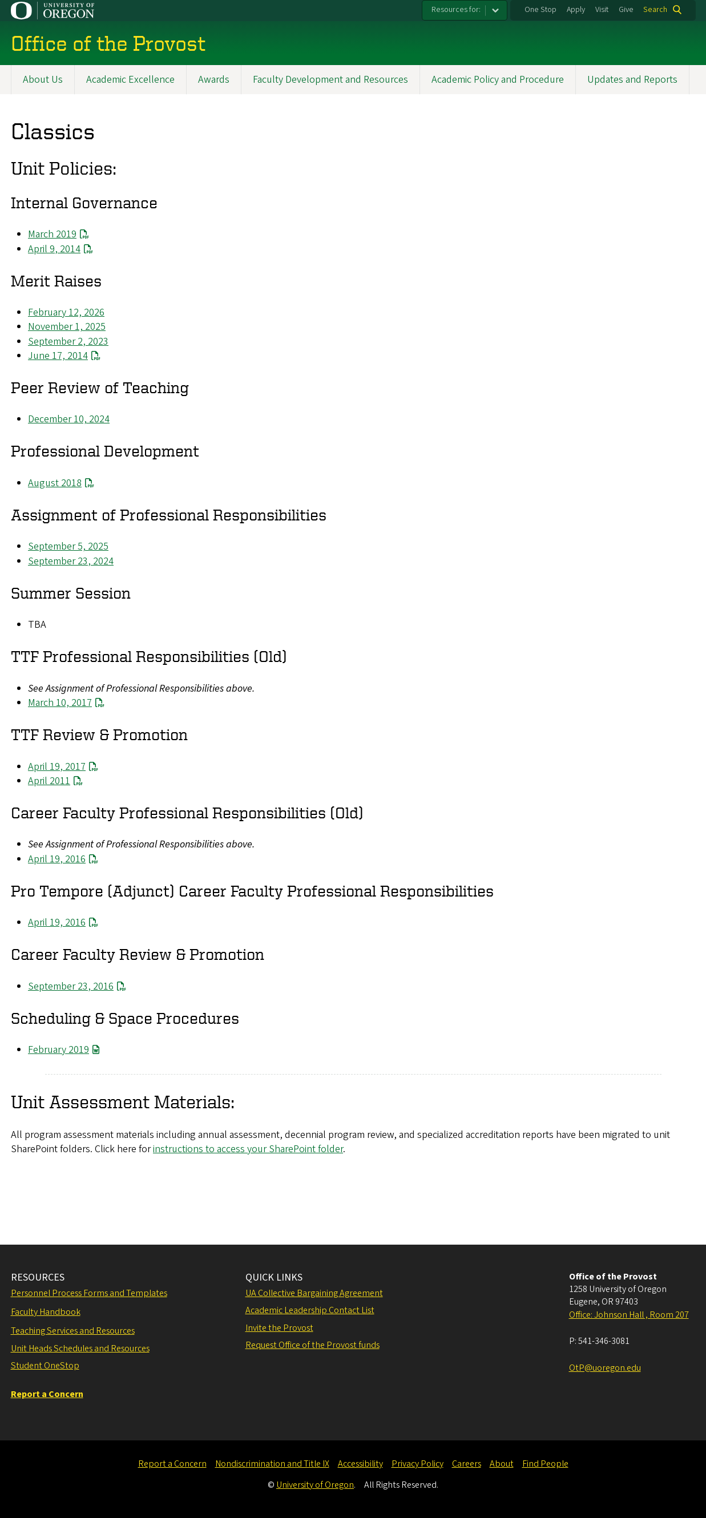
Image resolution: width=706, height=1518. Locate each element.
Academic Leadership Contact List (309, 1310)
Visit (601, 9)
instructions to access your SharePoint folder (248, 1149)
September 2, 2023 (68, 341)
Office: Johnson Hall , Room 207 (629, 1315)
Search (655, 9)
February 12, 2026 (66, 312)
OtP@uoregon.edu (605, 1368)
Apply (576, 9)
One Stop (540, 9)
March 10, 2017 (60, 703)
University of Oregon (315, 1485)
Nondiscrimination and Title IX (272, 1464)
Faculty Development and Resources (330, 79)
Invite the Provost (279, 1328)
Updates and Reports (632, 79)
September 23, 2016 (71, 986)
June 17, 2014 (58, 356)
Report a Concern (172, 1464)
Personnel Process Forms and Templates (89, 1293)
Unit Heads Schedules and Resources (80, 1348)
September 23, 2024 (71, 561)
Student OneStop (45, 1365)
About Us (43, 79)
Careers (466, 1464)
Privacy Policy (417, 1464)
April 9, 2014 (54, 249)
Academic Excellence (130, 79)
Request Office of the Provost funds (312, 1345)
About (502, 1464)
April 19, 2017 (57, 767)
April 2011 (49, 781)
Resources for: (456, 9)
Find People (545, 1464)
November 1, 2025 (67, 327)
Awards (213, 79)
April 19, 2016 (57, 859)
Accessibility (360, 1464)
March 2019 (52, 234)
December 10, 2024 (69, 419)
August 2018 (55, 483)
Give (626, 9)
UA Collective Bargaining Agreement (314, 1293)
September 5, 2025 (68, 547)
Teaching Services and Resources (73, 1331)
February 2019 (58, 1050)
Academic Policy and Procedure (497, 79)
